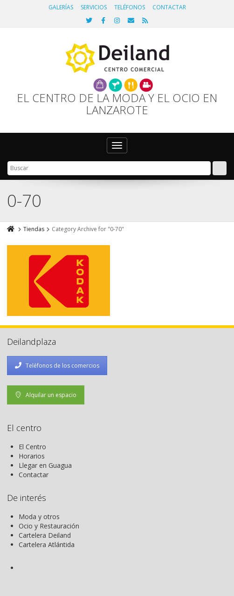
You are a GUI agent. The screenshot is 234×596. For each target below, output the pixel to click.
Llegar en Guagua (45, 465)
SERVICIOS (94, 7)
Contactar (33, 474)
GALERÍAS (60, 7)
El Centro (32, 446)
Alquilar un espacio (45, 395)
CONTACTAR (169, 7)
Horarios (32, 456)
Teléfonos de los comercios (57, 366)
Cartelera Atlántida (47, 544)
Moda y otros (39, 516)
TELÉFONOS (129, 7)
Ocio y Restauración (49, 525)
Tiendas (33, 229)
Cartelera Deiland (45, 535)
